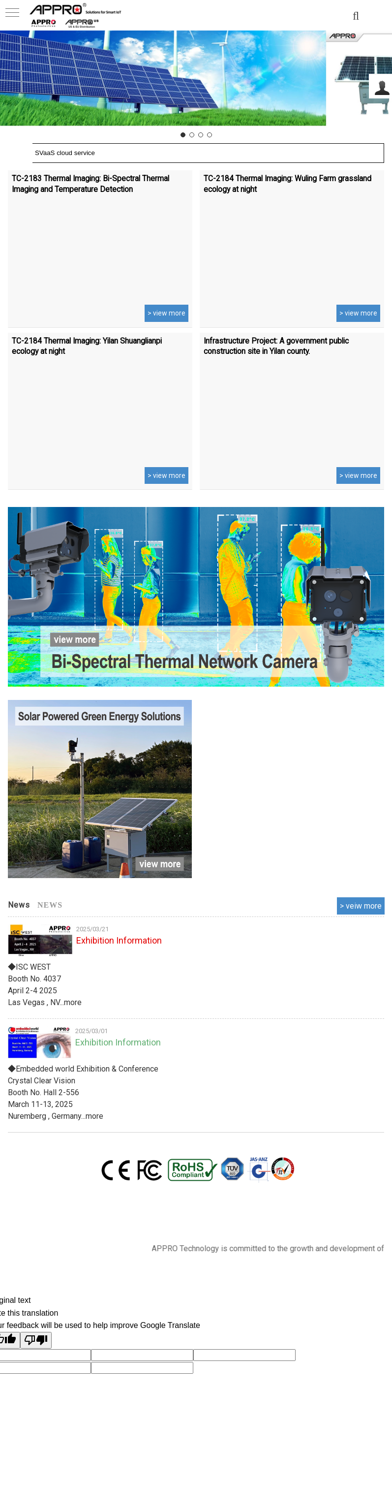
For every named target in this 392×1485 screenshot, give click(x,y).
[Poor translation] (36, 1340)
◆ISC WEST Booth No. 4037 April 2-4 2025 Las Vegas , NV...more (45, 984)
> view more (166, 313)
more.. (360, 906)
